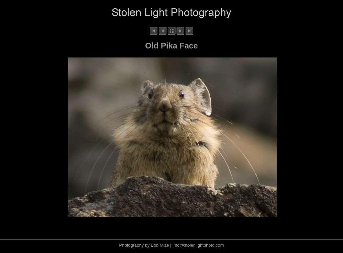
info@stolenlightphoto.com (198, 245)
